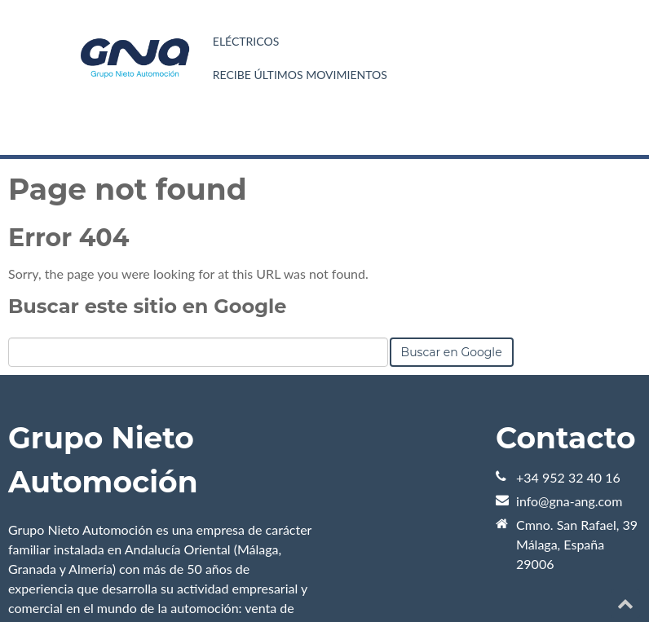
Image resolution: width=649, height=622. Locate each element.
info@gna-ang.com (569, 501)
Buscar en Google (451, 352)
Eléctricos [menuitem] (246, 41)
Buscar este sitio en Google (147, 306)
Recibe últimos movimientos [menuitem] (300, 75)
